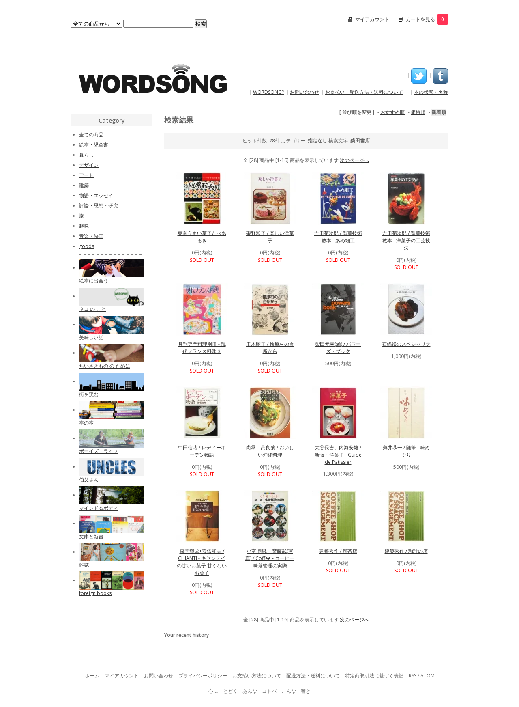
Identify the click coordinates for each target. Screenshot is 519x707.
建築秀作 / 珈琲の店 (406, 550)
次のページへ (354, 160)
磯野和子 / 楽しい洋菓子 (270, 237)
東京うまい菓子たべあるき (202, 237)
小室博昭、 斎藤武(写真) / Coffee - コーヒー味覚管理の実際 (269, 558)
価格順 (418, 112)
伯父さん (89, 479)
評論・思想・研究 (98, 205)
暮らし (86, 154)
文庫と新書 (91, 536)
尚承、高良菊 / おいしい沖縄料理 (270, 451)
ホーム (92, 675)
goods (86, 246)
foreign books (95, 593)
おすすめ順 (392, 112)
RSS (412, 675)
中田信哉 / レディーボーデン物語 (202, 451)
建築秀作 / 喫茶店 (338, 550)
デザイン (89, 165)
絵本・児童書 (93, 144)
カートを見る (427, 19)
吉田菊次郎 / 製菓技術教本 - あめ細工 (338, 237)
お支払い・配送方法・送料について (364, 91)
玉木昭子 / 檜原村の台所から (270, 348)
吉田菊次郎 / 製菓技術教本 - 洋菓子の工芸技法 (406, 240)
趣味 (84, 225)
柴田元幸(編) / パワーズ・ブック (338, 348)
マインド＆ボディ (98, 507)
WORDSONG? (268, 91)
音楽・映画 (91, 236)
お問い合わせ (304, 91)
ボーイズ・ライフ (98, 451)
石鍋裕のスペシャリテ (406, 344)
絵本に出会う (93, 280)
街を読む (89, 394)
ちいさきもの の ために (104, 365)
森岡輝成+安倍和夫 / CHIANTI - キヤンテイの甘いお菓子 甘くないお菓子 (202, 561)
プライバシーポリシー (202, 675)
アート (86, 175)
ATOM (427, 675)
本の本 (86, 422)
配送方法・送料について (313, 675)
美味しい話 (91, 337)
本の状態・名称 (431, 91)
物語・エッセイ (96, 195)
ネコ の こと (92, 309)
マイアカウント (372, 19)
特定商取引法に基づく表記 (374, 675)
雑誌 (84, 564)
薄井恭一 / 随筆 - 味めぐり (406, 451)
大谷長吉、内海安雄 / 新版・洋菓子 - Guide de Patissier (338, 455)
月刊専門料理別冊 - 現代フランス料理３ (202, 348)
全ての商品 (91, 134)
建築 (84, 185)
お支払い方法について (256, 675)
